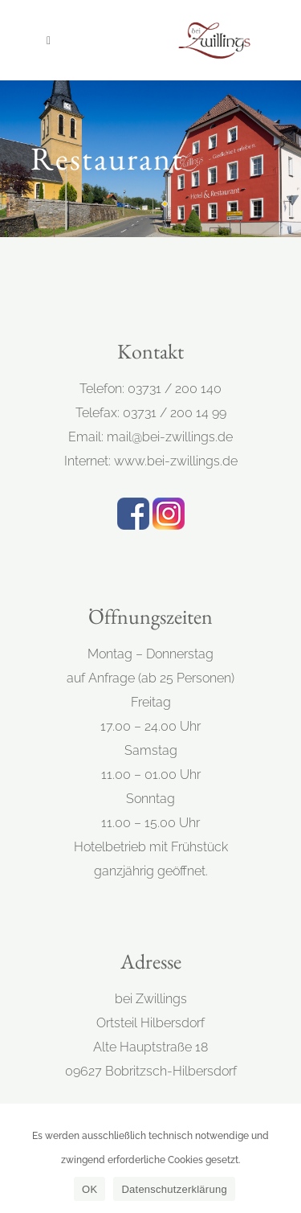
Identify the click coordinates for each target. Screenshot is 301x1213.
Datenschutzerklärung (173, 1189)
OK (89, 1189)
